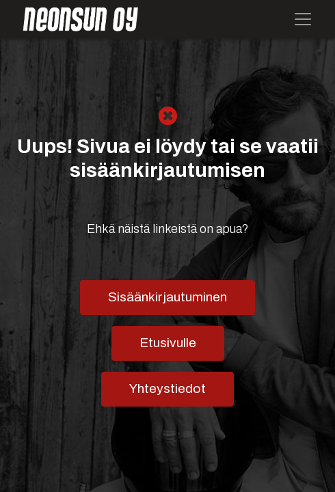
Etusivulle (167, 343)
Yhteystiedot (167, 388)
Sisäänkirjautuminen (167, 297)
